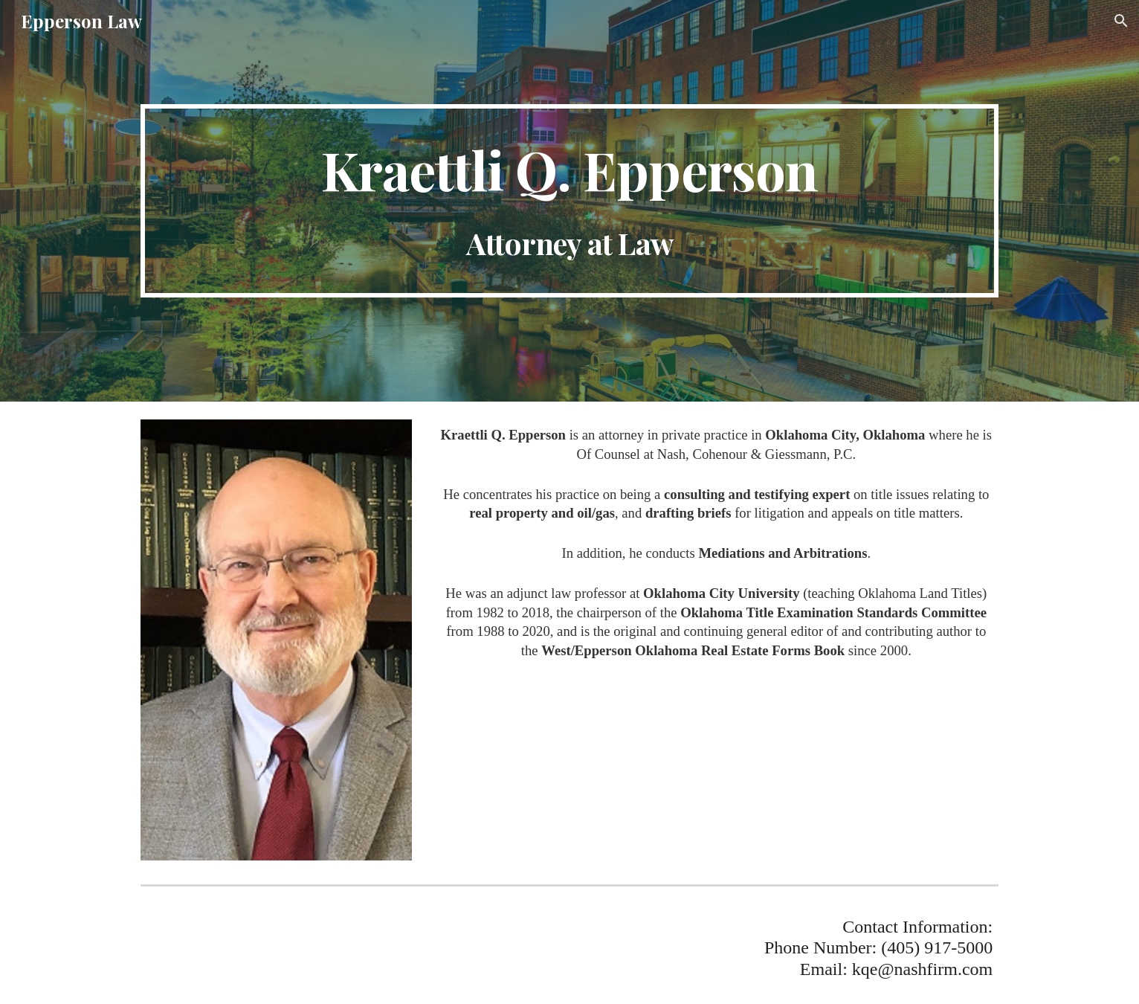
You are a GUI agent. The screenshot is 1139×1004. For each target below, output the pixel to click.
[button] (1121, 21)
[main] (569, 201)
